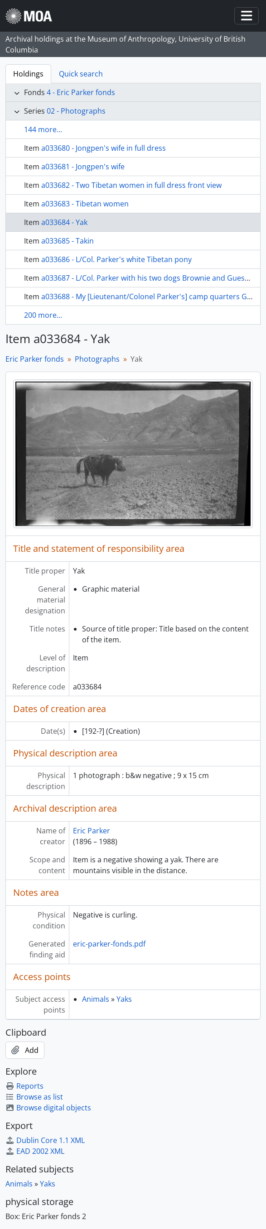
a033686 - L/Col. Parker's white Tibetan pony (116, 259)
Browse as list (34, 1097)
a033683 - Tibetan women (85, 204)
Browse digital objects (48, 1108)
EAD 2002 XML (34, 1151)
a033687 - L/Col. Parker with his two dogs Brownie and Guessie (147, 278)
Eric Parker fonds (34, 359)
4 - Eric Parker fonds (81, 92)
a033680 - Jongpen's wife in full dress (103, 148)
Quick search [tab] (81, 74)
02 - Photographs (76, 111)
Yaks (124, 999)
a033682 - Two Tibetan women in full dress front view (131, 185)
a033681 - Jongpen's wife (83, 167)
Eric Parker (91, 831)
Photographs (97, 359)
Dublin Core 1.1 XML (45, 1140)
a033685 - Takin (67, 241)
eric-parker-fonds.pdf (109, 944)
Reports (24, 1086)
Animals (95, 999)
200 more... (43, 315)
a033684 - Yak (64, 222)
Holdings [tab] (28, 74)
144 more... (43, 129)
